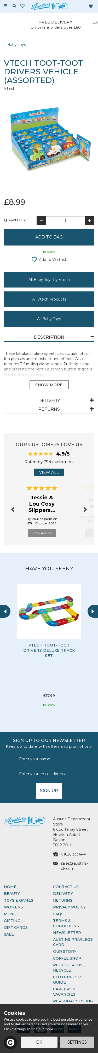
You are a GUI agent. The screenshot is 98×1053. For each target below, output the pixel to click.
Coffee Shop (67, 958)
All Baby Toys (49, 318)
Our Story (64, 951)
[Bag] (91, 5)
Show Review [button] (42, 533)
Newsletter (67, 932)
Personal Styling (73, 1001)
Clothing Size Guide (68, 980)
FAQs (58, 914)
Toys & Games (18, 900)
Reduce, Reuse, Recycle (69, 968)
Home (10, 886)
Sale (9, 934)
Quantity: (15, 220)
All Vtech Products (49, 299)
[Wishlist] (23, 6)
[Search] (14, 6)
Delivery (63, 893)
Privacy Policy (69, 907)
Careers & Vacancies (64, 992)
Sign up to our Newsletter (49, 743)
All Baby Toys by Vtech (49, 279)
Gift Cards (16, 927)
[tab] (49, 337)
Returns (62, 900)
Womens (13, 907)
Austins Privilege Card (73, 942)
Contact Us (66, 886)
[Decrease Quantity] (41, 220)
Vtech (10, 88)
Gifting (12, 920)
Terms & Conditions (66, 923)
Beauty (12, 893)
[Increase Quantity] (89, 220)
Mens (10, 914)
